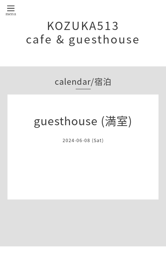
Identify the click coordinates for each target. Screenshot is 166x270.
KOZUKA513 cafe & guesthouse (83, 32)
